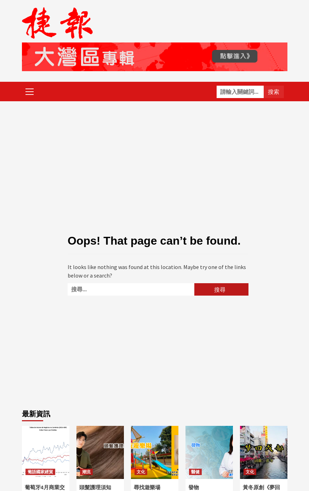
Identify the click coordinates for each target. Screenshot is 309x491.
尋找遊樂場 (147, 487)
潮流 (86, 471)
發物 (193, 487)
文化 (141, 471)
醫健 (195, 471)
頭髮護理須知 (95, 487)
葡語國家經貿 (40, 471)
